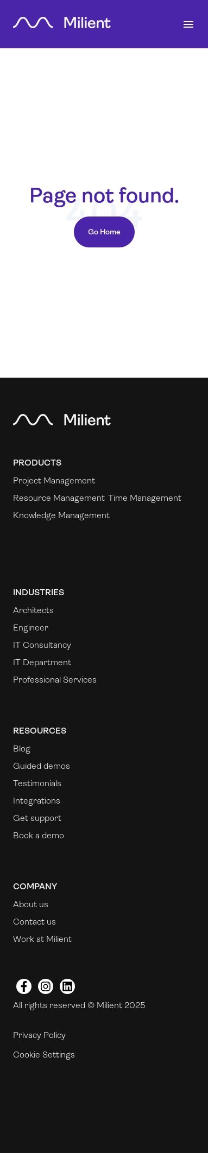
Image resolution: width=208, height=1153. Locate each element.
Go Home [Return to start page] (104, 231)
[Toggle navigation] (188, 24)
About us (30, 904)
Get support (37, 818)
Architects (33, 610)
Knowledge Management (61, 515)
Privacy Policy (39, 1035)
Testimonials (37, 783)
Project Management (54, 480)
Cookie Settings (44, 1054)
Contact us (34, 921)
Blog (21, 748)
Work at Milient (42, 939)
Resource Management (59, 498)
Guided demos (41, 766)
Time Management (144, 498)
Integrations (36, 800)
